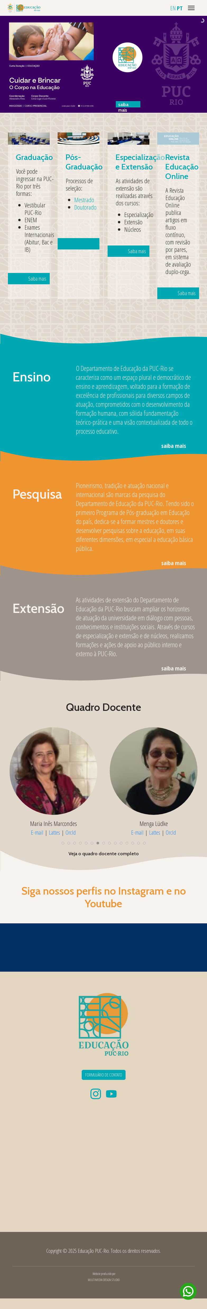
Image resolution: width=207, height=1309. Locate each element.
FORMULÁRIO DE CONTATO (103, 1075)
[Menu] (191, 8)
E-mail (45, 832)
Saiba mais (32, 236)
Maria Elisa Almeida (53, 823)
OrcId (171, 832)
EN (173, 8)
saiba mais (173, 446)
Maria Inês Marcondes (153, 823)
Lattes (62, 832)
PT (180, 8)
